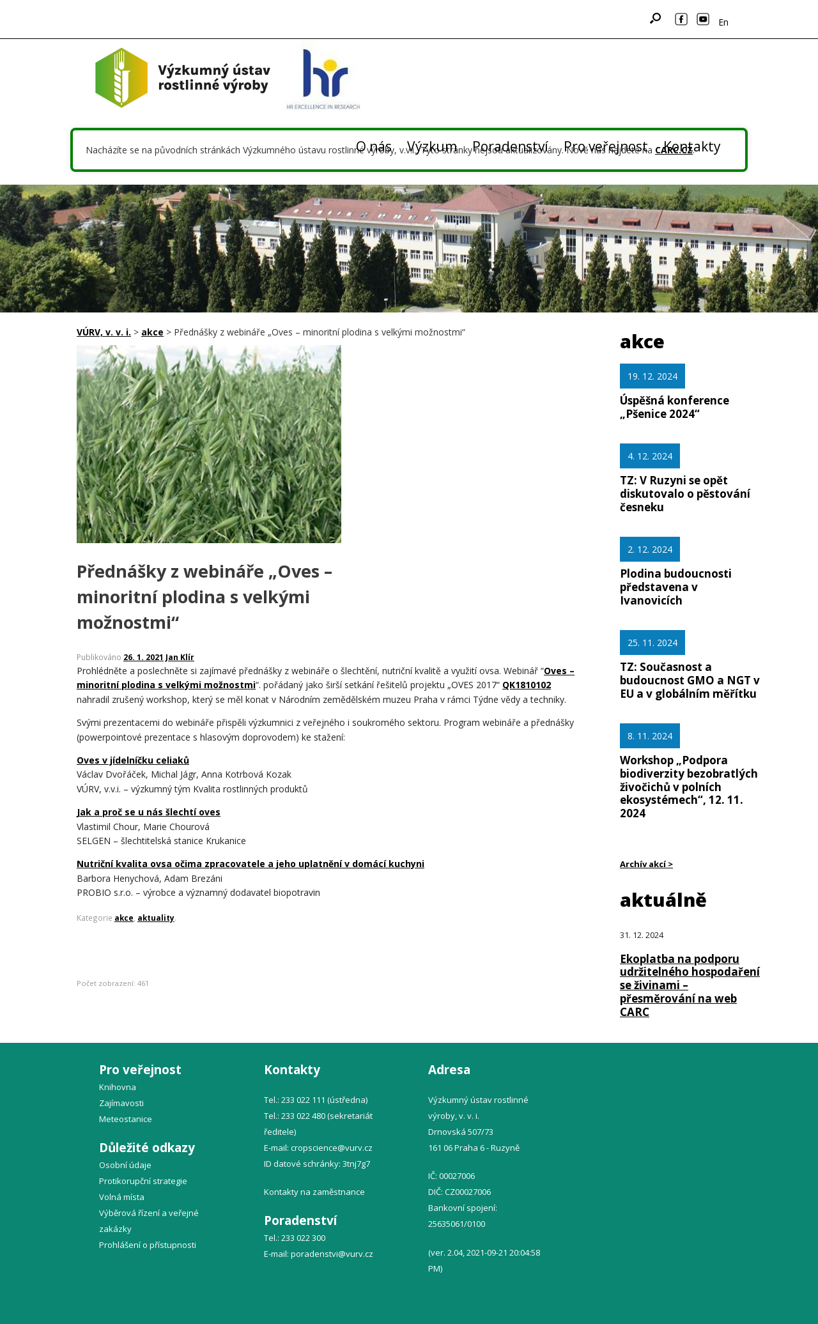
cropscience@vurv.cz (332, 1147)
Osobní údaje (125, 1165)
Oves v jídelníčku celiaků (133, 760)
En (723, 22)
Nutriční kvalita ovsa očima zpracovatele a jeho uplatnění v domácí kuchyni (250, 864)
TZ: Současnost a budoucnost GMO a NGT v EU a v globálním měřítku (690, 680)
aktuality (155, 917)
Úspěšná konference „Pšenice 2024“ (674, 407)
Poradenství (510, 146)
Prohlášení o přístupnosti (147, 1245)
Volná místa (121, 1197)
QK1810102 (526, 685)
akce (124, 917)
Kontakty (692, 146)
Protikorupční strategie (143, 1181)
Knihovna (117, 1087)
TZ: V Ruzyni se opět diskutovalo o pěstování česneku (685, 493)
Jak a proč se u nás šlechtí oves (148, 812)
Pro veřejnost (606, 146)
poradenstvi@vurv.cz (332, 1253)
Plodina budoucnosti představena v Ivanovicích (676, 587)
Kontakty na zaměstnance (314, 1191)
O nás (374, 146)
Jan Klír (180, 657)
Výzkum (432, 146)
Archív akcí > (646, 864)
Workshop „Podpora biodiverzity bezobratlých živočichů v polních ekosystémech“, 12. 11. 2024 (689, 786)
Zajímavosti (121, 1103)
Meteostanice (125, 1119)
